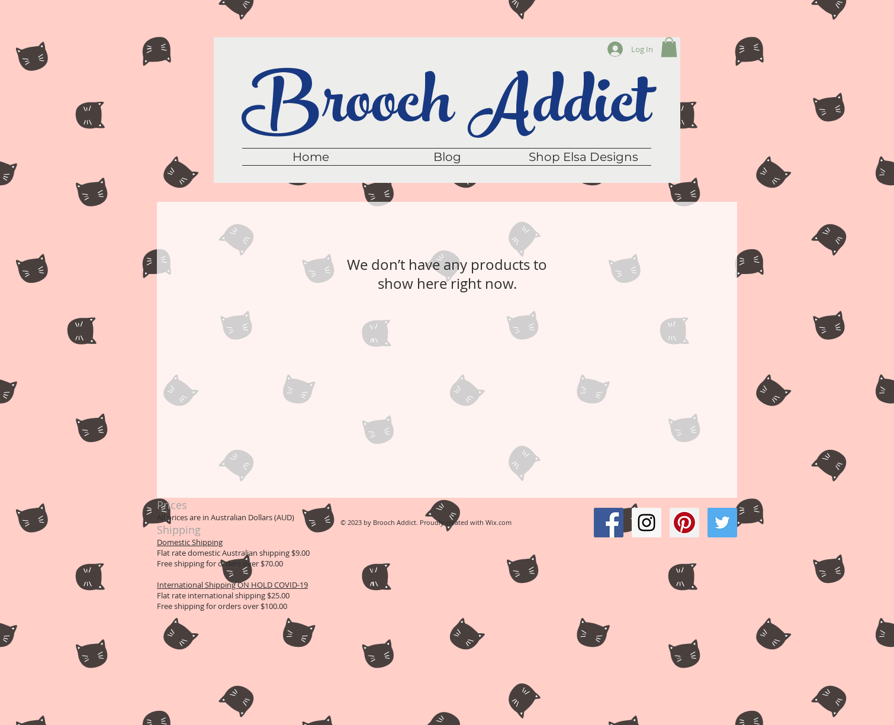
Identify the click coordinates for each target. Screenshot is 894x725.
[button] (669, 47)
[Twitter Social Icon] (722, 522)
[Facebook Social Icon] (608, 522)
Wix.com (498, 522)
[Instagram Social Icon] (646, 522)
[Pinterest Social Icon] (684, 522)
